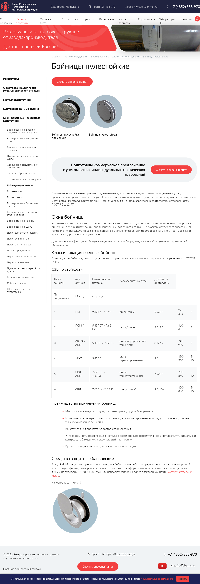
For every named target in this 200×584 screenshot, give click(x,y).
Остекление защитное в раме (24, 179)
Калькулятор (107, 19)
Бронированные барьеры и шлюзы (22, 204)
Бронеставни (14, 197)
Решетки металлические (21, 276)
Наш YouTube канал (182, 565)
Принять (182, 579)
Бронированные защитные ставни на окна (22, 213)
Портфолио (89, 19)
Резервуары (11, 78)
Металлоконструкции (17, 99)
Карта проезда (126, 554)
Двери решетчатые (18, 238)
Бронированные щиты (19, 226)
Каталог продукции (76, 56)
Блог (75, 19)
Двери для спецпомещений (22, 232)
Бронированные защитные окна (22, 140)
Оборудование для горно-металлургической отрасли (21, 89)
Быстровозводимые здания (21, 108)
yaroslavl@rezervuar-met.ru (141, 6)
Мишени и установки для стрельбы (21, 148)
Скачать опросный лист (72, 81)
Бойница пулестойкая (103, 134)
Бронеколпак (14, 191)
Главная (56, 56)
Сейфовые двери (16, 282)
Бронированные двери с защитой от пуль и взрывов (22, 131)
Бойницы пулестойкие (20, 185)
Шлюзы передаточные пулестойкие (20, 290)
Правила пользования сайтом (22, 569)
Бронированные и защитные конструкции (115, 56)
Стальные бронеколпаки (21, 173)
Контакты (186, 19)
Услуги (65, 19)
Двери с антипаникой (19, 244)
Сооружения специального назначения (22, 166)
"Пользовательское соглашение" (157, 579)
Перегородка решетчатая (21, 256)
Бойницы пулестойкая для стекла (66, 136)
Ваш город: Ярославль (65, 6)
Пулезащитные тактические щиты (23, 157)
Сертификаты (147, 19)
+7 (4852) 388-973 (185, 7)
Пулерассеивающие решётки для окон (23, 270)
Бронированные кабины (20, 220)
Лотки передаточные (19, 250)
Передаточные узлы (18, 262)
